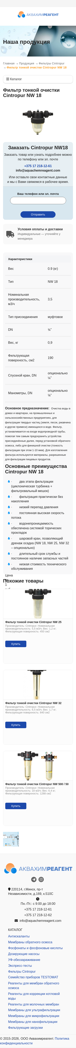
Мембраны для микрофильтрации (33, 1016)
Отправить (38, 214)
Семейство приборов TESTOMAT (33, 977)
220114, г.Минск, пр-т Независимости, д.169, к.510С (30, 892)
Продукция (26, 63)
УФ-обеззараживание (24, 960)
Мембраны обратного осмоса (30, 942)
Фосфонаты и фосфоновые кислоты (35, 948)
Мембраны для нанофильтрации (32, 1021)
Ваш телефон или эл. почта (38, 193)
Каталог (14, 79)
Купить (15, 644)
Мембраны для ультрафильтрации (34, 1010)
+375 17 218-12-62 (38, 915)
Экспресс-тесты (20, 965)
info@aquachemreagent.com (38, 920)
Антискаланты (19, 936)
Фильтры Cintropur (51, 63)
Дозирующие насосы (23, 954)
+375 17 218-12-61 (38, 166)
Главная (9, 63)
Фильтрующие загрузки (25, 1027)
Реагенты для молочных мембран (33, 1004)
